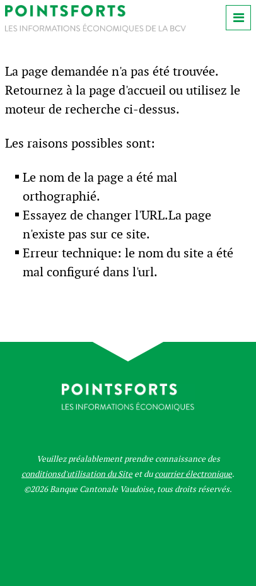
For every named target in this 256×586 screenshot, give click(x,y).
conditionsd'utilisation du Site (76, 474)
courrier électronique (193, 474)
